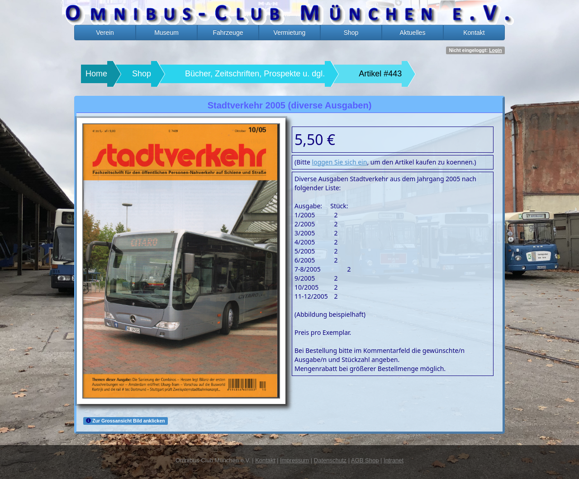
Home (96, 73)
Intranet (393, 460)
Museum (166, 32)
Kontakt (473, 32)
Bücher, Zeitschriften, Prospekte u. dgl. (255, 73)
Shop (351, 32)
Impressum (294, 460)
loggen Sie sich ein (339, 162)
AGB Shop (365, 460)
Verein (105, 32)
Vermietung (290, 32)
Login (495, 50)
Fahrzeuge (228, 32)
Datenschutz (330, 460)
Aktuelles (413, 32)
